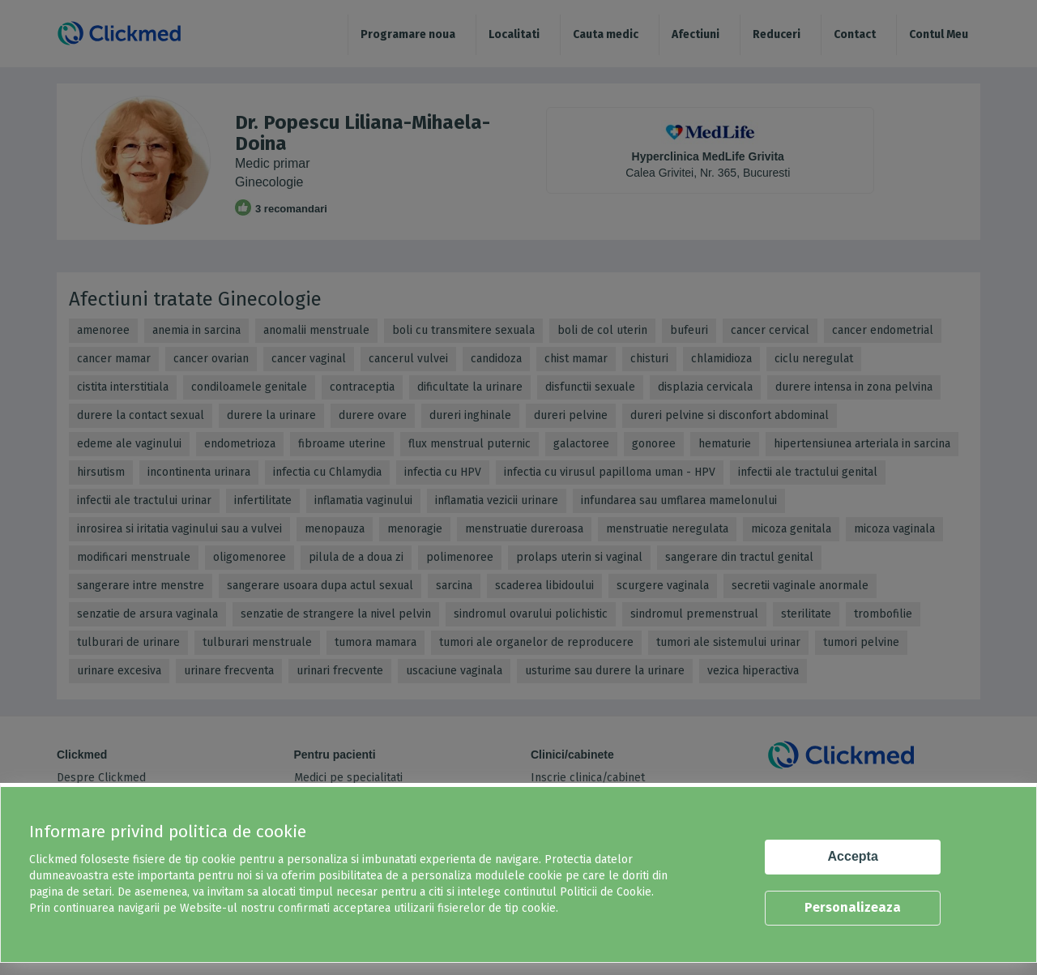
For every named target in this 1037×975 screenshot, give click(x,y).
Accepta (853, 856)
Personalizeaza (852, 907)
